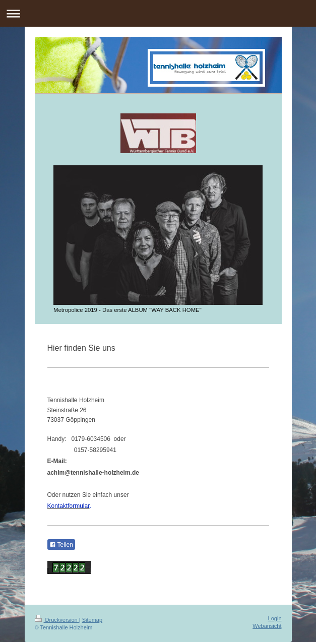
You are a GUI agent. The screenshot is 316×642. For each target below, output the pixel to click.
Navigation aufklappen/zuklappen (158, 13)
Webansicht (266, 626)
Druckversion (57, 620)
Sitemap (92, 620)
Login (275, 618)
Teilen (61, 544)
